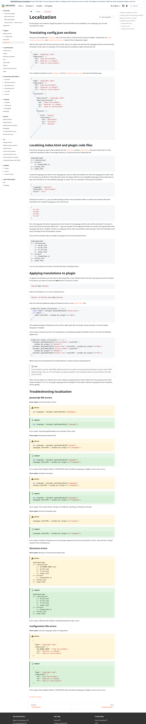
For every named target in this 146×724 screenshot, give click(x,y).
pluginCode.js (84, 150)
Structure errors (125, 26)
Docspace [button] (29, 6)
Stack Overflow (101, 720)
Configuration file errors (128, 29)
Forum (57, 720)
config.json (52, 38)
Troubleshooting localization (127, 21)
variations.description (37, 40)
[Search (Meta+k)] (137, 6)
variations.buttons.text (56, 40)
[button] (14, 13)
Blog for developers (20, 720)
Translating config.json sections (128, 12)
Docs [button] (20, 6)
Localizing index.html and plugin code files (131, 15)
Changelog (48, 6)
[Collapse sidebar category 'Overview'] (2, 10)
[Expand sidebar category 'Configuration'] (4, 36)
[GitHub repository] (123, 5)
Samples (39, 6)
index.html (70, 150)
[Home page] (31, 11)
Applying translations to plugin (128, 18)
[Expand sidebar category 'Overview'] (4, 79)
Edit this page (35, 697)
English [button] (114, 6)
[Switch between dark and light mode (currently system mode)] (126, 5)
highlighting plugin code (74, 73)
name (109, 38)
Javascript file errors (126, 23)
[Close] (143, 1)
